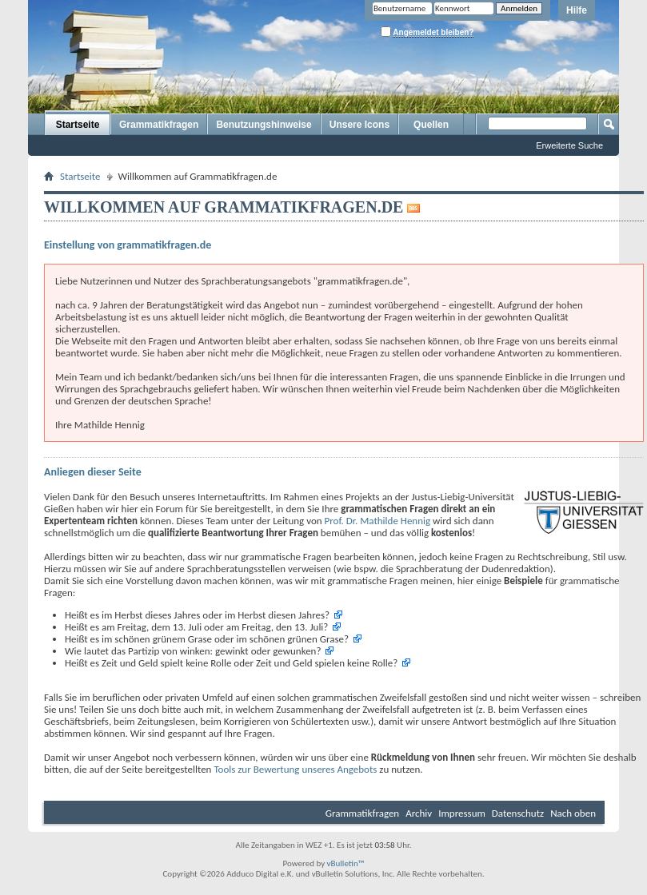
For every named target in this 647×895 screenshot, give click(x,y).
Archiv (418, 813)
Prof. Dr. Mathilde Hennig (378, 521)
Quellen (431, 124)
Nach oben (573, 813)
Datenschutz (518, 813)
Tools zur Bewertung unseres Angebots (295, 769)
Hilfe (576, 10)
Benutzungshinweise (263, 124)
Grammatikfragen (158, 124)
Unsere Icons (359, 124)
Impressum (461, 813)
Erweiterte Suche (569, 145)
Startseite (78, 124)
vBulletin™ (346, 863)
